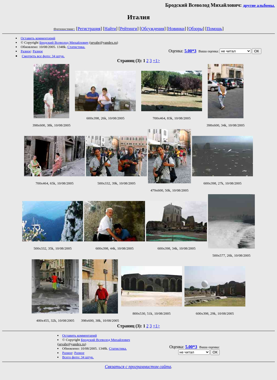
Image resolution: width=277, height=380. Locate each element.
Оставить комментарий (38, 38)
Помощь (214, 28)
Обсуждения (152, 28)
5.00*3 (190, 51)
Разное (26, 51)
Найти (110, 28)
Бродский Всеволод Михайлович (63, 42)
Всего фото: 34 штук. (78, 357)
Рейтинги (128, 28)
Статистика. (76, 47)
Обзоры (196, 28)
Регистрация (89, 28)
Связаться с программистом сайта (138, 366)
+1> (156, 60)
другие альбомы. (259, 5)
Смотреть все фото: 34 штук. (43, 56)
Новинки (176, 28)
